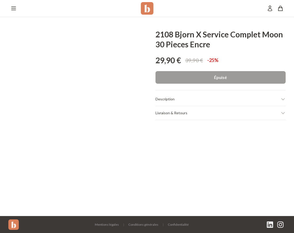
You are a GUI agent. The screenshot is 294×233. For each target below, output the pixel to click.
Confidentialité (178, 224)
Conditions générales (143, 224)
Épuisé (220, 77)
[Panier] (280, 8)
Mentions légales (107, 224)
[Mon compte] (270, 8)
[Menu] (13, 8)
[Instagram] (280, 224)
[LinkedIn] (270, 224)
